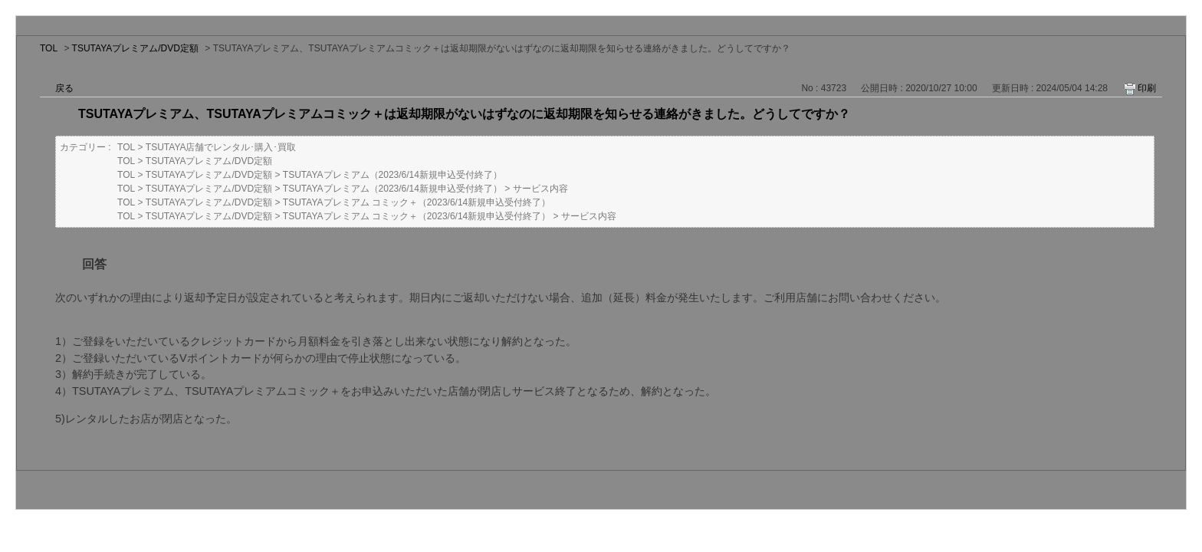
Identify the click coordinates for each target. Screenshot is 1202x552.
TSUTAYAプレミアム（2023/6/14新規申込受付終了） (392, 174)
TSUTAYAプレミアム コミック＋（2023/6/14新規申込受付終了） (416, 202)
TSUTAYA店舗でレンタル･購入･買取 (221, 147)
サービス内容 (540, 188)
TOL (48, 48)
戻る (64, 88)
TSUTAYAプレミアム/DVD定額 (135, 48)
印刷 (1147, 88)
